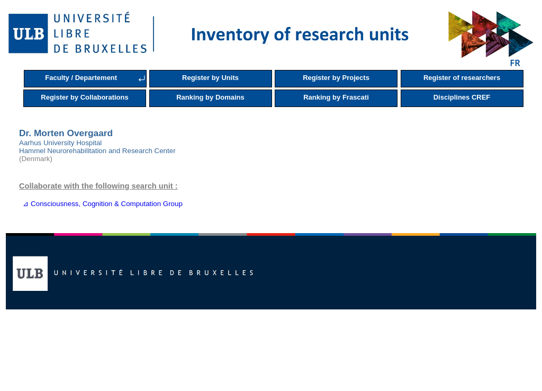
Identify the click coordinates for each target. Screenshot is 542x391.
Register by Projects (336, 78)
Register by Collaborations (84, 97)
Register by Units (210, 78)
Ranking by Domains (210, 97)
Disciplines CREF (462, 97)
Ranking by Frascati (336, 97)
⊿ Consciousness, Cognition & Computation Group (101, 204)
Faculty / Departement (81, 78)
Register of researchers (461, 78)
